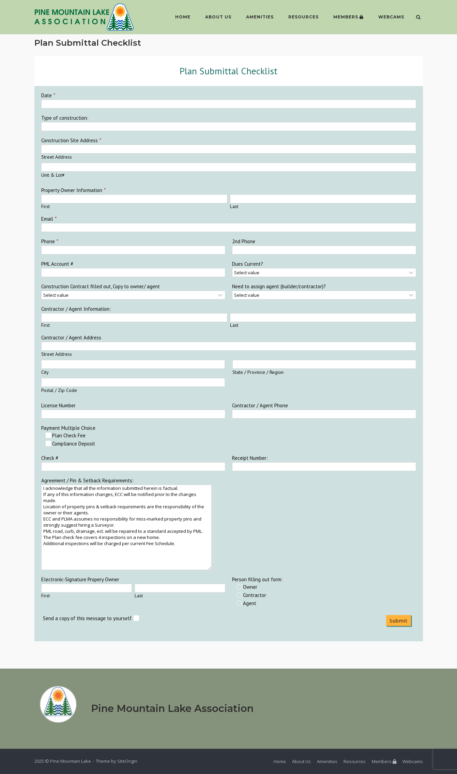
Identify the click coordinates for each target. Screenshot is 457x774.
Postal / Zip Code (59, 390)
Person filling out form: (257, 579)
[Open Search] (420, 18)
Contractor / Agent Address (71, 337)
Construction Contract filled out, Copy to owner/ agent (100, 286)
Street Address (56, 157)
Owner (247, 587)
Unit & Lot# (53, 175)
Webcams (390, 16)
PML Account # (57, 264)
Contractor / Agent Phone (260, 405)
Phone (48, 241)
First (45, 206)
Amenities (259, 16)
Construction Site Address (69, 140)
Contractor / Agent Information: (76, 309)
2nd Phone (243, 241)
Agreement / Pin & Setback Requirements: (87, 480)
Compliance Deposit (70, 443)
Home (181, 16)
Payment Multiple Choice (68, 428)
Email (47, 219)
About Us (217, 16)
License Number (58, 405)
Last (234, 206)
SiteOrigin (127, 761)
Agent (246, 603)
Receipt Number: (250, 458)
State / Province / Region (258, 372)
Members (347, 16)
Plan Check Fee (66, 435)
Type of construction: (64, 118)
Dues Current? (247, 264)
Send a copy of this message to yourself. (91, 618)
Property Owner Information (71, 190)
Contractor (251, 595)
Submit (399, 620)
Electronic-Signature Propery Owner (80, 579)
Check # (49, 458)
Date (46, 95)
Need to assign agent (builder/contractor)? (279, 286)
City (45, 372)
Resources (302, 16)
